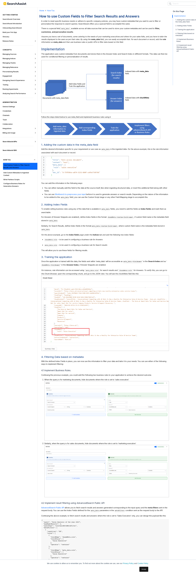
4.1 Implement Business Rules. (185, 40)
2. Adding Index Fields (184, 26)
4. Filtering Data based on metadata (185, 34)
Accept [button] (144, 569)
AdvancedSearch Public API (52, 508)
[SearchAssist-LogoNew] (15, 4)
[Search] (170, 4)
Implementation (180, 16)
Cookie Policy (143, 563)
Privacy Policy (128, 563)
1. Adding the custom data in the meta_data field (186, 21)
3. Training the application (185, 29)
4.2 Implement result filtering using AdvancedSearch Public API (185, 48)
